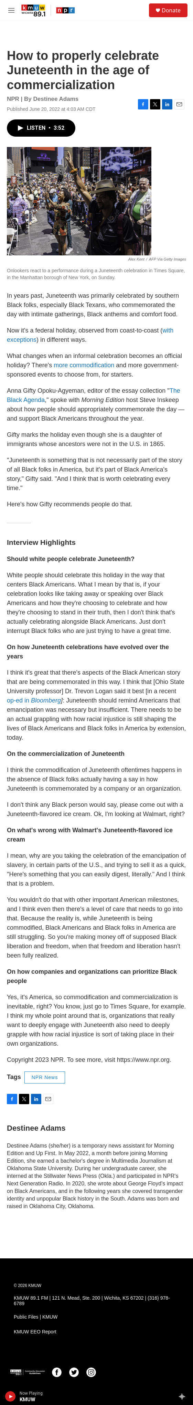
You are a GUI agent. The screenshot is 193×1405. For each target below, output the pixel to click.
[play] (10, 1396)
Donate (171, 10)
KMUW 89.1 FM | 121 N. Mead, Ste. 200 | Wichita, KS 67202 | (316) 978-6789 (92, 1301)
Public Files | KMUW (35, 1317)
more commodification (84, 365)
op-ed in (34, 700)
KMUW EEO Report (35, 1331)
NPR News (45, 1077)
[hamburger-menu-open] (12, 10)
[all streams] (184, 1396)
